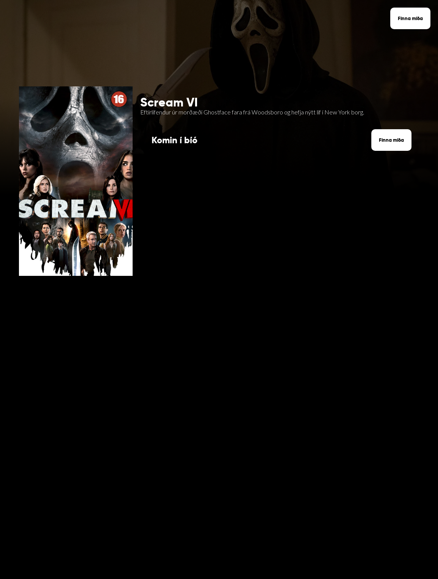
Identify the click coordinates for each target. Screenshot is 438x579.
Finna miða (410, 18)
